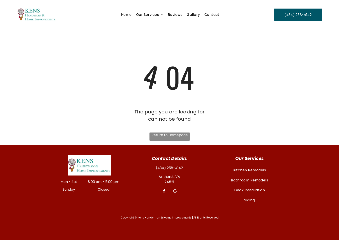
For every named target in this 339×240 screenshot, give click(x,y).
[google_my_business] (175, 191)
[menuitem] (126, 15)
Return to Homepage (169, 135)
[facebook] (164, 191)
